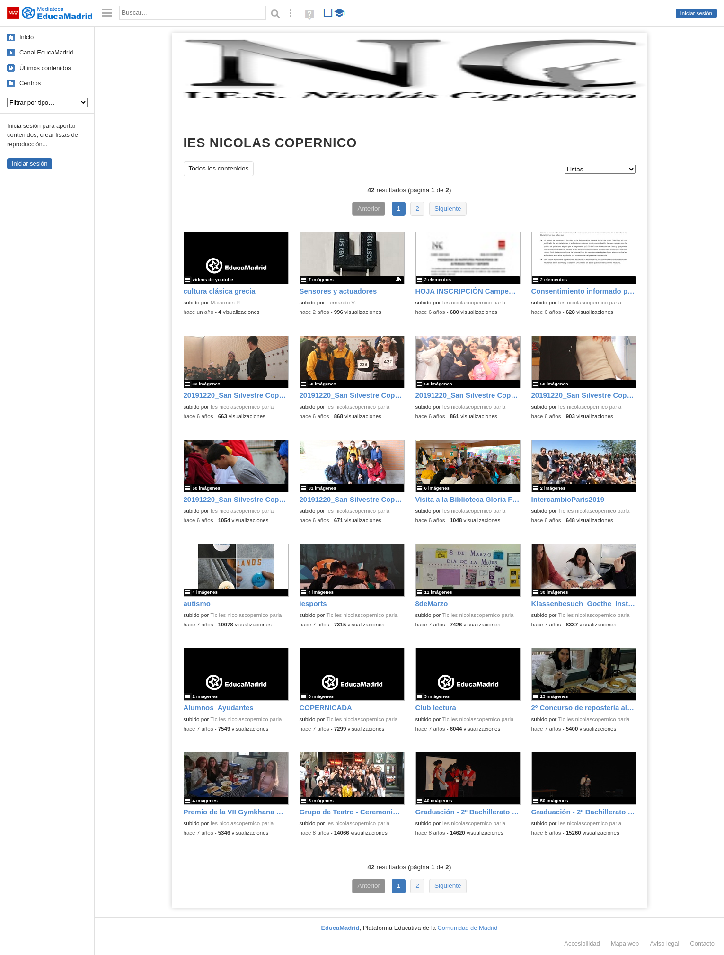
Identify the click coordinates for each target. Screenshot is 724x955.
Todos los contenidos (219, 168)
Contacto (702, 943)
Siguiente (447, 208)
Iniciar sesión (696, 13)
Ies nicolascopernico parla (474, 302)
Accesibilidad (582, 943)
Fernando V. (341, 302)
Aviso (664, 943)
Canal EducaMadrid (46, 52)
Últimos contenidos (45, 67)
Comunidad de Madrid (468, 927)
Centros (30, 83)
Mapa (625, 943)
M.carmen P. (226, 302)
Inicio (26, 37)
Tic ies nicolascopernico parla (593, 511)
